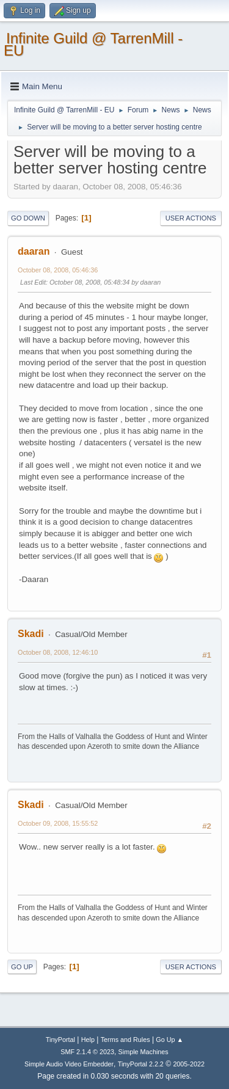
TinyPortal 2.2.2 (141, 1064)
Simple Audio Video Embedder (69, 1064)
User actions (190, 218)
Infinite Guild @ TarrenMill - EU (93, 44)
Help (88, 1039)
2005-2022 (189, 1064)
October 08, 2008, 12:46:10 (58, 652)
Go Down (28, 218)
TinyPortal (60, 1039)
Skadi (31, 633)
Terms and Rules (125, 1039)
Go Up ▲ (169, 1039)
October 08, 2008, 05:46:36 (58, 270)
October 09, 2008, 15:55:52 (58, 823)
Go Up (22, 967)
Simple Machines (143, 1051)
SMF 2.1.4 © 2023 (87, 1051)
